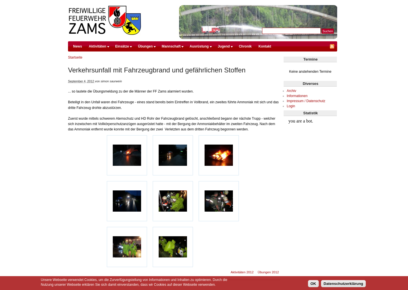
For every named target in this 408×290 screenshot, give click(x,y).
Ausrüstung (199, 46)
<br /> (310, 137)
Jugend (224, 46)
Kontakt (264, 46)
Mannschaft (171, 46)
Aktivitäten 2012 (242, 272)
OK (313, 284)
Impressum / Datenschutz (306, 101)
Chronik (245, 46)
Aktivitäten (97, 46)
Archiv (291, 91)
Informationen (297, 96)
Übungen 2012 (268, 272)
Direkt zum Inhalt (202, 3)
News (77, 46)
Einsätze (122, 46)
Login (291, 106)
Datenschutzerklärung (343, 284)
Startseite (75, 57)
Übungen (145, 46)
